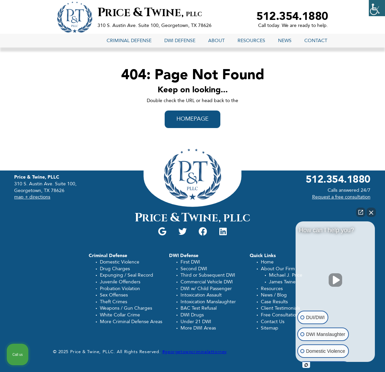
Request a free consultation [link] (341, 197)
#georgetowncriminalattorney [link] (194, 352)
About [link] (216, 40)
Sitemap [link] (269, 328)
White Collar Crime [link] (120, 315)
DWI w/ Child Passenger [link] (206, 288)
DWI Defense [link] (179, 40)
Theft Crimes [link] (113, 302)
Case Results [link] (274, 302)
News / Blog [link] (274, 295)
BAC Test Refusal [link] (199, 308)
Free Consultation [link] (280, 315)
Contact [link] (315, 40)
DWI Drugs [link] (192, 315)
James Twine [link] (282, 282)
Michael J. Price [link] (285, 275)
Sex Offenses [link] (114, 295)
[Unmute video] (335, 280)
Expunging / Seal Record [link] (126, 275)
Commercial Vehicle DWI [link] (207, 282)
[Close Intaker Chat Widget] (371, 212)
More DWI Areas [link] (198, 328)
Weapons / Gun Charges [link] (126, 308)
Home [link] (267, 262)
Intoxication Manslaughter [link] (208, 302)
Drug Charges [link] (115, 269)
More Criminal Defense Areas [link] (131, 321)
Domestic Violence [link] (119, 262)
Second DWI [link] (194, 269)
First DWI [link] (190, 262)
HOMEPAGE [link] (192, 119)
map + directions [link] (32, 197)
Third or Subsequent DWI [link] (208, 275)
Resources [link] (251, 40)
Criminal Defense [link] (129, 40)
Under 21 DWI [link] (196, 321)
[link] (377, 8)
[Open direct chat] (360, 212)
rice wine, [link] (150, 13)
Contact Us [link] (272, 321)
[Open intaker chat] (306, 365)
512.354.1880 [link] (292, 16)
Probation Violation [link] (120, 288)
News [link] (285, 40)
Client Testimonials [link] (280, 308)
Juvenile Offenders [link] (120, 282)
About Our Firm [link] (278, 269)
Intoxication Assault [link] (201, 295)
